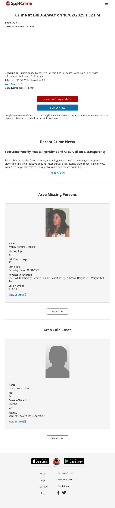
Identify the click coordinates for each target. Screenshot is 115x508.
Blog (42, 493)
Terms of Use (65, 473)
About (43, 473)
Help (42, 480)
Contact (44, 486)
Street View (57, 107)
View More (57, 311)
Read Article (57, 172)
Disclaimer (63, 486)
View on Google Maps (57, 99)
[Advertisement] (57, 50)
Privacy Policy (65, 479)
